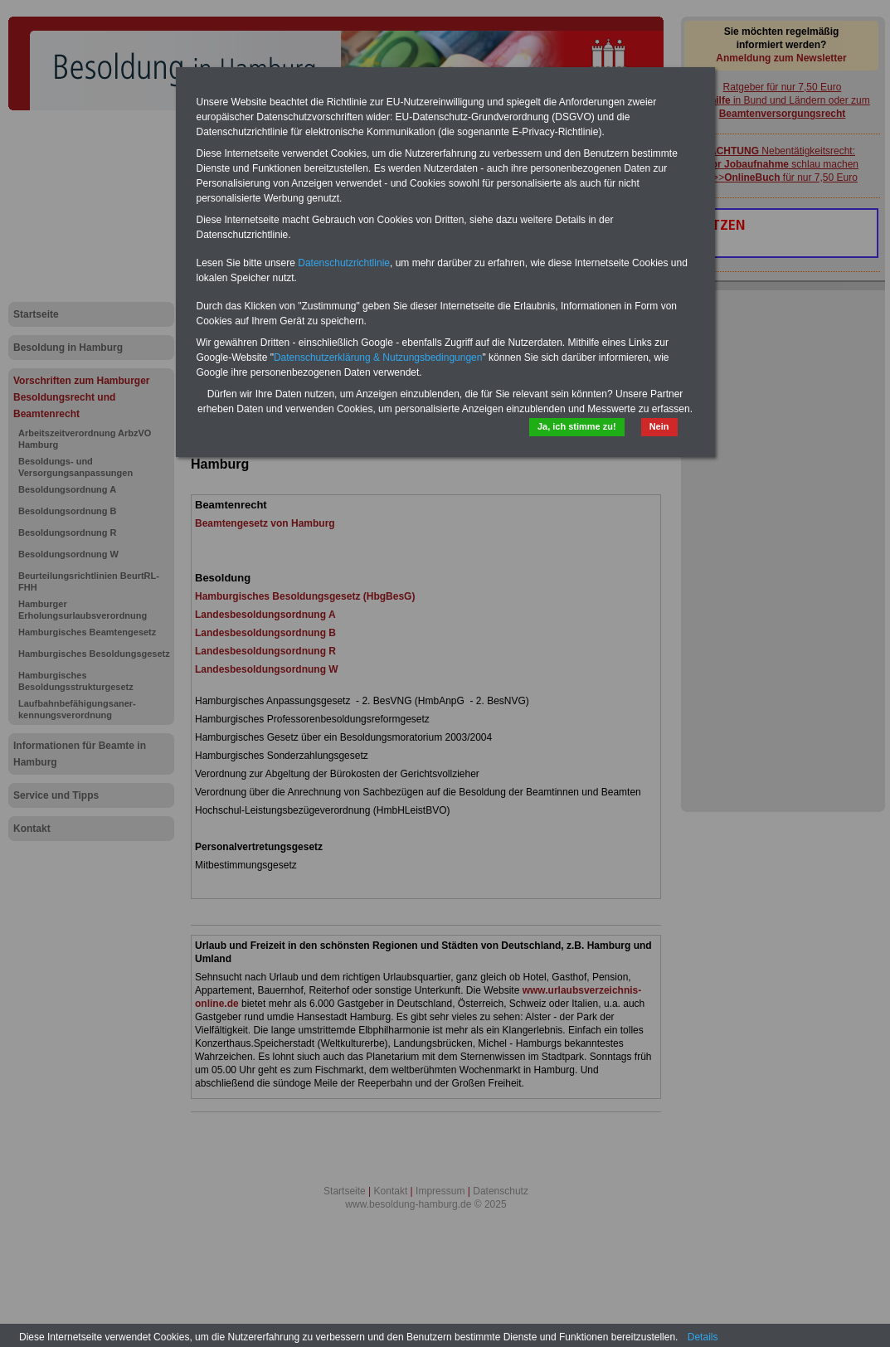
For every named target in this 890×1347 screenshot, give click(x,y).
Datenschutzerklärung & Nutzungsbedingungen (378, 357)
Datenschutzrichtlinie (344, 263)
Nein (659, 426)
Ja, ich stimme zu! (576, 426)
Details (703, 1337)
